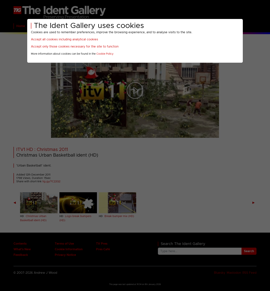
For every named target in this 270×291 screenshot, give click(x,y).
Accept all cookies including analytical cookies (64, 39)
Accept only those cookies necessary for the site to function (74, 46)
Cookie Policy (104, 54)
